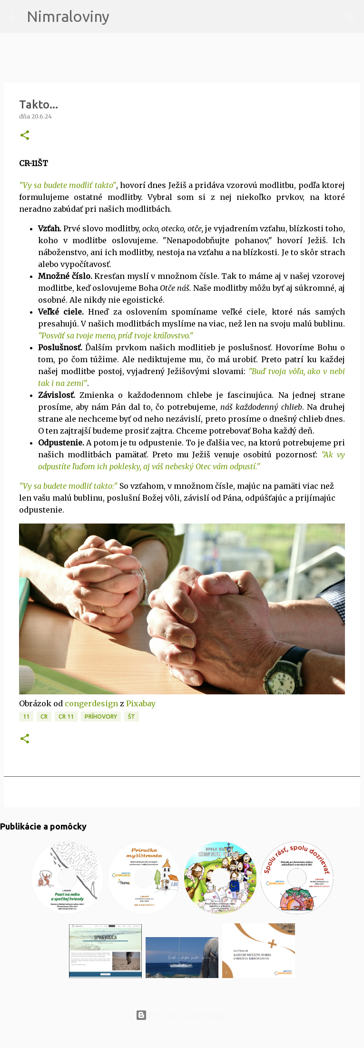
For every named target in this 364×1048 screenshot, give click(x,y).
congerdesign (91, 703)
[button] (24, 135)
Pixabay (141, 703)
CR (44, 716)
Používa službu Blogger (182, 1015)
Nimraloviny (68, 16)
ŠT (131, 716)
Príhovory (101, 716)
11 (26, 716)
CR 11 (66, 716)
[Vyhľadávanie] (122, 16)
